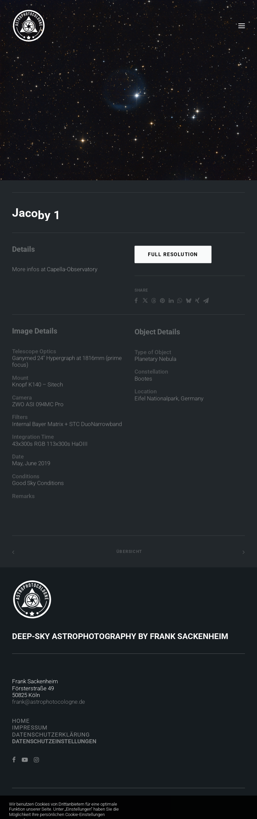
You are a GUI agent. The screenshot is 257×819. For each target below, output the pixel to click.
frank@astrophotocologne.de (48, 701)
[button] (241, 26)
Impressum (30, 727)
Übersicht (128, 551)
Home (21, 720)
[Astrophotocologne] (29, 26)
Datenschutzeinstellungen (54, 741)
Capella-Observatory (72, 280)
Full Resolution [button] (173, 280)
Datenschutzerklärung (51, 734)
